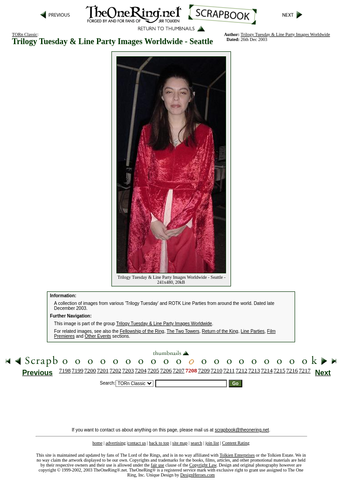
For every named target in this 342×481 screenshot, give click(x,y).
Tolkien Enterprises (237, 455)
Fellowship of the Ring (142, 331)
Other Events (98, 336)
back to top (159, 442)
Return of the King (220, 331)
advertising (115, 442)
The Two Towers (182, 331)
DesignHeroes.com (197, 474)
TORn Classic (24, 34)
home (97, 442)
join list (212, 442)
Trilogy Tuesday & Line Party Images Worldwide (285, 34)
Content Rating (236, 442)
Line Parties (252, 331)
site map (180, 442)
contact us (137, 442)
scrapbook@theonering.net (242, 429)
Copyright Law (203, 465)
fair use (157, 465)
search (196, 442)
